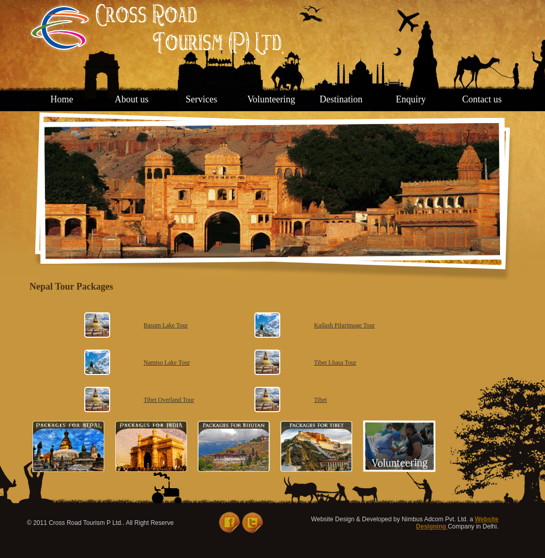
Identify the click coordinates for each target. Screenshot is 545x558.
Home (62, 99)
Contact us (482, 99)
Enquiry (411, 99)
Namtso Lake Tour (167, 362)
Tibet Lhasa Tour (335, 362)
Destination (341, 99)
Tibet (320, 399)
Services (201, 99)
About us (132, 99)
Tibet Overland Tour (169, 399)
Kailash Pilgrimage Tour (344, 325)
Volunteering (271, 99)
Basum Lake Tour (166, 325)
